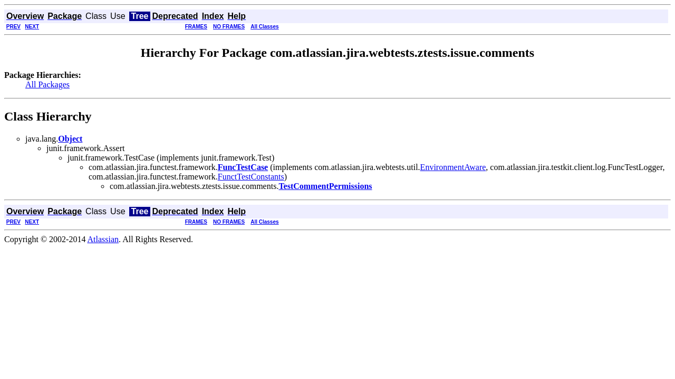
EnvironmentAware (453, 167)
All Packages (47, 84)
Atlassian (103, 239)
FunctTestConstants (251, 176)
